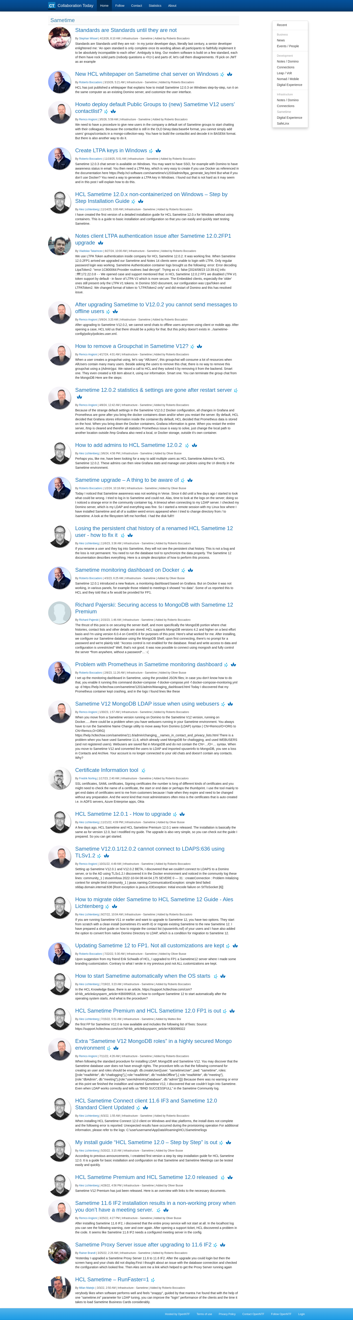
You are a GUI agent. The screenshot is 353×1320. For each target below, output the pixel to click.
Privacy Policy (227, 1314)
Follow (119, 5)
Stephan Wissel (88, 38)
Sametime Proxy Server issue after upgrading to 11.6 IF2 (143, 1245)
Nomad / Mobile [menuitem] (288, 79)
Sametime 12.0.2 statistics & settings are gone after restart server (153, 390)
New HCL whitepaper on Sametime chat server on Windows (147, 74)
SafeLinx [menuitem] (283, 123)
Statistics (155, 5)
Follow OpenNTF (281, 1314)
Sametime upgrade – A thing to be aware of (127, 480)
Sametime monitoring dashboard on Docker (127, 570)
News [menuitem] (281, 40)
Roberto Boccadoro (90, 82)
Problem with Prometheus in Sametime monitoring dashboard (148, 664)
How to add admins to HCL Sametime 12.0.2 (129, 445)
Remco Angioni (88, 119)
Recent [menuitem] (282, 25)
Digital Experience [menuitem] (289, 85)
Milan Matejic (87, 1287)
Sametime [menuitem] (284, 112)
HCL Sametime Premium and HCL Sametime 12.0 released (147, 1177)
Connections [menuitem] (285, 67)
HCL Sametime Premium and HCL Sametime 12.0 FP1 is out (148, 1011)
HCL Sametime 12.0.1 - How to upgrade (123, 814)
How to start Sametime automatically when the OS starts (143, 976)
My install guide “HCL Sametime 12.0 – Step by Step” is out (146, 1142)
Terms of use (204, 1314)
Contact (136, 5)
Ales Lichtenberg (89, 209)
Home (104, 5)
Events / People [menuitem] (288, 46)
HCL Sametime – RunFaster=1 (112, 1279)
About (172, 5)
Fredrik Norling (88, 778)
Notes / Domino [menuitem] (288, 61)
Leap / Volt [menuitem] (284, 73)
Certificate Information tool (107, 770)
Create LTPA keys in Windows (111, 150)
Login (301, 1314)
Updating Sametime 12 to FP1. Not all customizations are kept (149, 945)
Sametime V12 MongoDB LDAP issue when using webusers (147, 704)
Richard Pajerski (89, 619)
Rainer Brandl (87, 1253)
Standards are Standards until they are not (126, 30)
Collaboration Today (70, 5)
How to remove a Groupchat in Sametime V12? (131, 346)
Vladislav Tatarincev (91, 251)
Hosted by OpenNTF (177, 1314)
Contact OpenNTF (253, 1314)
